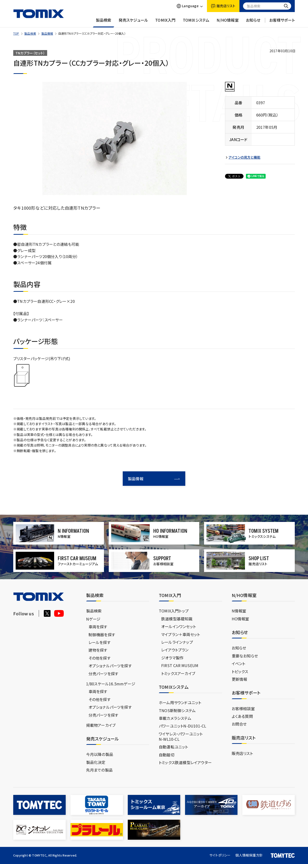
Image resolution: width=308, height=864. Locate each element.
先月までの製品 (99, 770)
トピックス (240, 671)
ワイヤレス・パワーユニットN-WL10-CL (181, 736)
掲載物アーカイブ (101, 725)
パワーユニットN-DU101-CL (182, 726)
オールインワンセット (178, 626)
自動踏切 (166, 755)
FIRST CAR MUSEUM (179, 665)
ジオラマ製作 (172, 658)
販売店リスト (242, 753)
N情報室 (239, 611)
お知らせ (253, 22)
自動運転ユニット (173, 747)
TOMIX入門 (165, 22)
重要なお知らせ (245, 656)
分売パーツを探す (103, 673)
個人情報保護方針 (249, 855)
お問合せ (239, 724)
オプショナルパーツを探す (110, 666)
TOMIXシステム (196, 22)
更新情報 (239, 679)
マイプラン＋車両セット (180, 634)
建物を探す (98, 650)
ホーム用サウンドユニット (180, 702)
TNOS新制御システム (177, 710)
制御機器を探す (102, 634)
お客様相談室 (243, 708)
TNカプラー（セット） (30, 53)
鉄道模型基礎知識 (176, 619)
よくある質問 (242, 716)
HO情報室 (240, 619)
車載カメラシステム (175, 718)
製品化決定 (96, 762)
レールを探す (99, 642)
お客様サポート (282, 22)
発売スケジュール (133, 22)
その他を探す (99, 658)
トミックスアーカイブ (178, 673)
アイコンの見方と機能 (244, 157)
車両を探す (98, 627)
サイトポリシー (220, 855)
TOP (16, 33)
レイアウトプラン (175, 650)
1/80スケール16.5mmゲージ (110, 684)
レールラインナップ (177, 642)
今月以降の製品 (99, 754)
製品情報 (47, 33)
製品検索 (103, 22)
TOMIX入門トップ (174, 611)
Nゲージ (93, 619)
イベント (238, 663)
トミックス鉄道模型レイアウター (185, 762)
